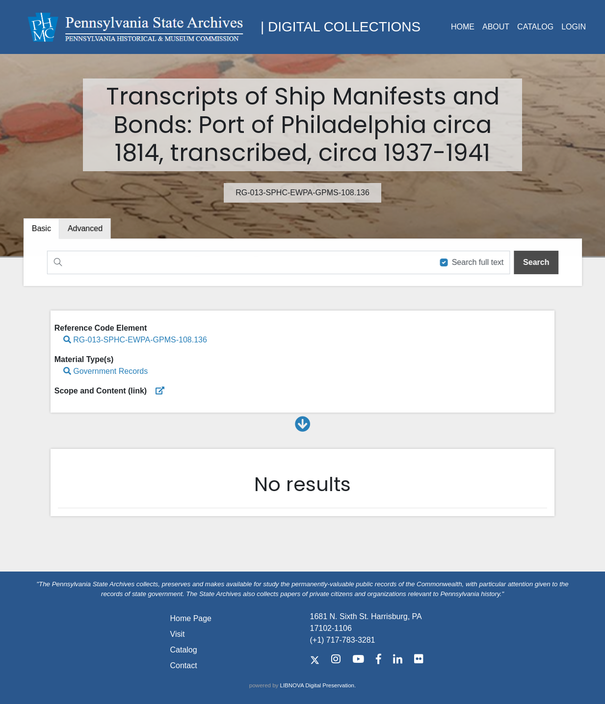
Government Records (105, 371)
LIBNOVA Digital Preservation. (318, 685)
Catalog (535, 27)
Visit (177, 634)
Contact (183, 665)
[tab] (87, 229)
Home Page (191, 618)
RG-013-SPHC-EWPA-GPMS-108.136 (135, 340)
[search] (533, 262)
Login (573, 27)
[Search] (239, 262)
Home (462, 27)
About (495, 27)
